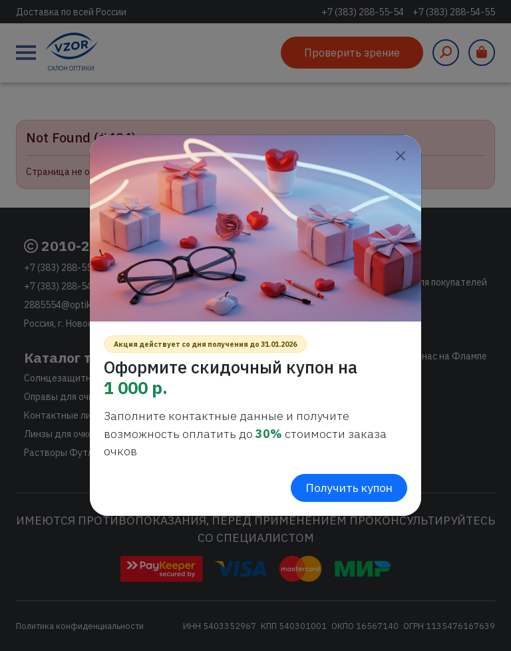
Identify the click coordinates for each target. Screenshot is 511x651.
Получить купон (349, 487)
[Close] (400, 156)
